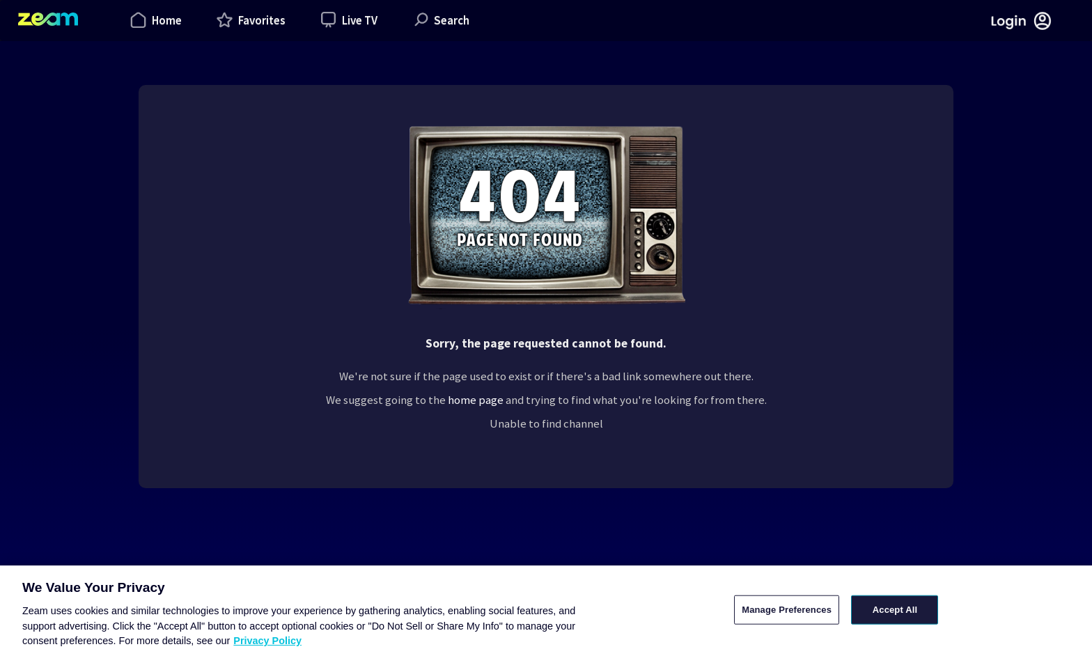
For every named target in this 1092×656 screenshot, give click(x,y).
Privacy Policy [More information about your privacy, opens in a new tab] (267, 640)
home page (476, 399)
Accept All (895, 609)
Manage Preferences (787, 609)
